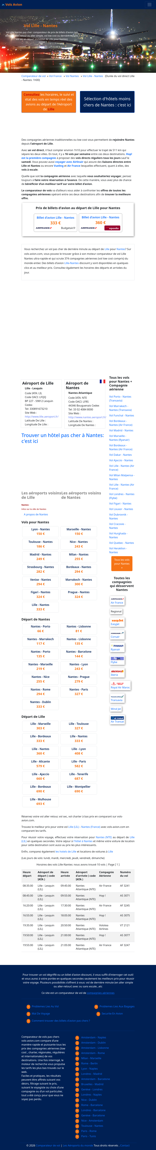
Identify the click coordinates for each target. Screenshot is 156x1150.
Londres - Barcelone (90, 1110)
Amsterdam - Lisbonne (92, 1048)
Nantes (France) (90, 827)
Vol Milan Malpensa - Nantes (121, 477)
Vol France (55, 76)
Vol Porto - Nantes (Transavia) (120, 398)
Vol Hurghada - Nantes (118, 535)
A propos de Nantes (36, 514)
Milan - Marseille (88, 1058)
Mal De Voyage (38, 1013)
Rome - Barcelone (89, 1105)
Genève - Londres (89, 1089)
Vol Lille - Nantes (93, 76)
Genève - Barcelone (90, 1115)
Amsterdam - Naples (90, 1037)
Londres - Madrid (88, 1074)
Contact (125, 1145)
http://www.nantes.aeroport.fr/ (87, 417)
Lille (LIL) (73, 827)
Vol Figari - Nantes (120, 503)
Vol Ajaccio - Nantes (121, 460)
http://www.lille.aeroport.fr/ (41, 416)
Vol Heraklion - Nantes (118, 550)
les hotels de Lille (66, 851)
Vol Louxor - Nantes (121, 509)
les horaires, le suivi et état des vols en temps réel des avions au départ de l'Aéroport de (49, 101)
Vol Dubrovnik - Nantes (118, 516)
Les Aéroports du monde (78, 1145)
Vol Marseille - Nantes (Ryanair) (119, 438)
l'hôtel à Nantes (82, 841)
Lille (106, 249)
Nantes (121, 249)
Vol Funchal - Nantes (121, 415)
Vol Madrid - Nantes (121, 430)
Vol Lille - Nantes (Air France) (121, 468)
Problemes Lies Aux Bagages (114, 1006)
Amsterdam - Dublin (90, 1042)
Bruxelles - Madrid (89, 1084)
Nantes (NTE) (104, 837)
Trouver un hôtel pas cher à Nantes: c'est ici (62, 438)
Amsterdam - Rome (90, 1053)
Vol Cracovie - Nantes (117, 526)
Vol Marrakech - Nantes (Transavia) (120, 408)
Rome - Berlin (86, 1063)
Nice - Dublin (86, 1100)
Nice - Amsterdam (89, 1120)
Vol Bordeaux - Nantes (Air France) (120, 423)
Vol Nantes (72, 76)
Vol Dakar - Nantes (120, 455)
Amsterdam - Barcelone (92, 1079)
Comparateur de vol (33, 76)
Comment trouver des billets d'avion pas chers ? (58, 1020)
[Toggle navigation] (149, 4)
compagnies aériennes (100, 993)
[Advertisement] (80, 128)
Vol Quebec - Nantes (121, 543)
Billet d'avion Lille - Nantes (55, 218)
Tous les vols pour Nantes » (122, 563)
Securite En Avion (110, 1013)
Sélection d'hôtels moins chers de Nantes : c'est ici (107, 102)
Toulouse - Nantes (89, 1126)
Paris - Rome (86, 1131)
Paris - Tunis (85, 1136)
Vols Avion (12, 4)
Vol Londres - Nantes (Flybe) (121, 496)
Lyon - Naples (86, 1068)
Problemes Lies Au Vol (43, 1006)
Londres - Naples (88, 1094)
